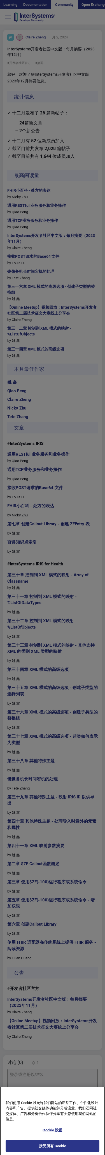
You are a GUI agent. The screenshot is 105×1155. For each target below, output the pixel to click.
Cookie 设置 (52, 1134)
